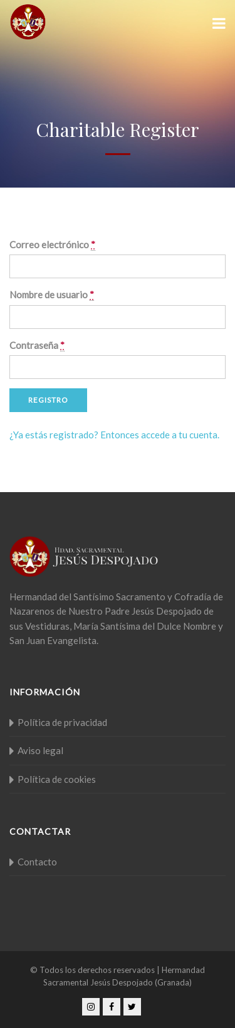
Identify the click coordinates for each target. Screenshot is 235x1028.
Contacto (37, 861)
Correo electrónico (52, 245)
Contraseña (37, 345)
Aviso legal (40, 750)
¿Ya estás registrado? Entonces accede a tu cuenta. (114, 434)
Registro (48, 400)
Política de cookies (57, 779)
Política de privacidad (62, 722)
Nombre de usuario (51, 295)
